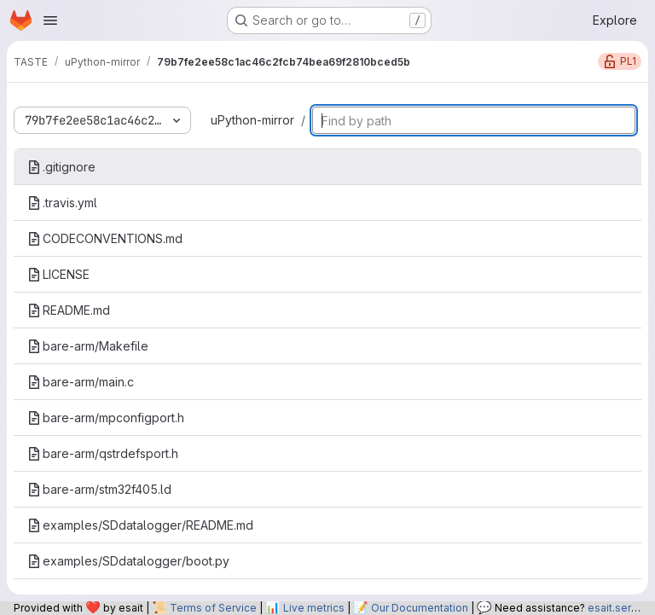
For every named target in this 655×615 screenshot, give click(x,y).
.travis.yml (62, 202)
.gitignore (61, 167)
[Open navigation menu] (50, 20)
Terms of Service (213, 607)
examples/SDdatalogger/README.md (140, 525)
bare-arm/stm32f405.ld (99, 489)
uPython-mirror (252, 120)
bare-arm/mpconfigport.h (105, 417)
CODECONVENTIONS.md (105, 238)
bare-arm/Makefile (87, 346)
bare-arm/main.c (80, 381)
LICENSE (58, 274)
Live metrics (314, 607)
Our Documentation (419, 607)
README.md (68, 310)
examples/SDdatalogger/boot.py (128, 561)
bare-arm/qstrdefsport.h (102, 453)
